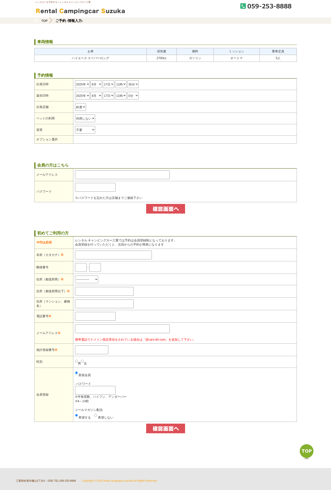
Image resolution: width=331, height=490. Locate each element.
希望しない (105, 417)
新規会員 (85, 375)
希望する (85, 417)
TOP (44, 21)
